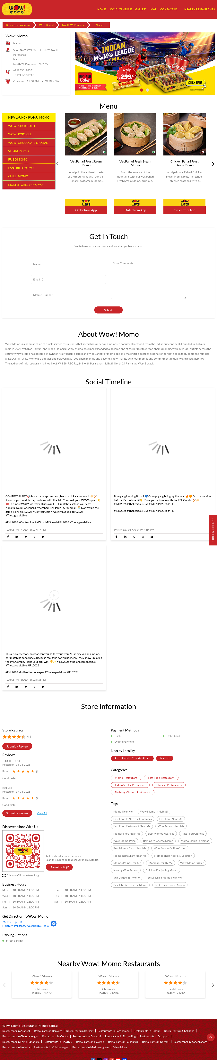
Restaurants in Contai (55, 1036)
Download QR (59, 867)
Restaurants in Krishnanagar (51, 1047)
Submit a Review (17, 746)
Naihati (164, 758)
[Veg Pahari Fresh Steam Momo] (135, 134)
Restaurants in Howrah (90, 1041)
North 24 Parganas (73, 25)
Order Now (86, 202)
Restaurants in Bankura (48, 1030)
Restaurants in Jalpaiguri (123, 1041)
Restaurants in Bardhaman (114, 1030)
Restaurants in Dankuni (87, 1036)
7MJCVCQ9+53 (12, 922)
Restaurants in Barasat (79, 1030)
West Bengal (46, 25)
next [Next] (212, 163)
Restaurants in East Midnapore (20, 1041)
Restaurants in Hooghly (58, 1041)
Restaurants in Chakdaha (179, 1030)
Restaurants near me (18, 25)
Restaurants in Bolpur (147, 1030)
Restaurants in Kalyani (155, 1041)
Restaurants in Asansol (16, 1030)
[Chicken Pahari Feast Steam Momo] (184, 134)
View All (42, 813)
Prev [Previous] (58, 163)
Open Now (52, 81)
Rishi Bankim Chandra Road (132, 758)
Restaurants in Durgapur (155, 1036)
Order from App (86, 210)
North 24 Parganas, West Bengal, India (25, 926)
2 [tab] (147, 90)
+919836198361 (23, 70)
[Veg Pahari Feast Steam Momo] (86, 134)
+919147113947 (23, 75)
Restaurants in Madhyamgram (90, 1047)
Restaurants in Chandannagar (20, 1036)
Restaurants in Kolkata (16, 1047)
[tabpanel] (145, 63)
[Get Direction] (54, 925)
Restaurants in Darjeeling (120, 1036)
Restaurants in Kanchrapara (190, 1041)
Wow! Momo (41, 976)
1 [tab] (141, 90)
